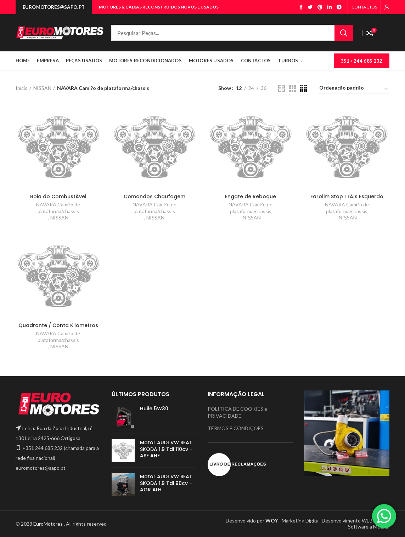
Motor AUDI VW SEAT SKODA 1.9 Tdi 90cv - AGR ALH (166, 483)
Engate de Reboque (250, 196)
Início (22, 88)
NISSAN (42, 88)
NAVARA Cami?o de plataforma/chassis (58, 207)
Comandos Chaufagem (154, 196)
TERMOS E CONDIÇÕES (236, 428)
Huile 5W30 (154, 408)
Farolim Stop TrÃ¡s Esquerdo (346, 196)
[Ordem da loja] (354, 89)
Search (343, 33)
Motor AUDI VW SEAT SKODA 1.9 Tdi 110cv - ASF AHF (166, 449)
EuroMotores (48, 524)
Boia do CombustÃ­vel (58, 196)
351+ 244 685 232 (362, 61)
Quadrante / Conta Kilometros (58, 325)
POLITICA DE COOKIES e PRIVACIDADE (237, 412)
